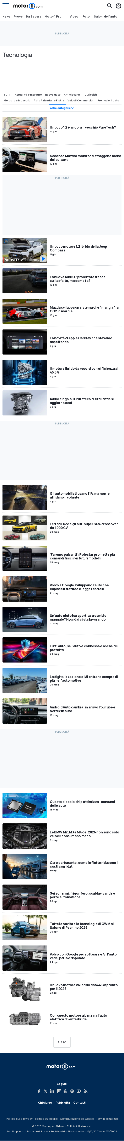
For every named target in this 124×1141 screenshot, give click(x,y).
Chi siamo (45, 1102)
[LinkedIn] (52, 1091)
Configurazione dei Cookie (77, 1119)
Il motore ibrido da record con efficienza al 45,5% (84, 370)
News (6, 16)
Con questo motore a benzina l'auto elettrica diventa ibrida (78, 1017)
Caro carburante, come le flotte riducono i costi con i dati (84, 864)
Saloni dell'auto (105, 16)
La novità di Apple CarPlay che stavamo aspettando (81, 340)
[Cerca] (109, 5)
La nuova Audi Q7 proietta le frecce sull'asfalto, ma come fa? (78, 279)
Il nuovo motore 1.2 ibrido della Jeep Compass (78, 248)
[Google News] (65, 1091)
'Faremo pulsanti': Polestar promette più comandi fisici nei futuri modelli (82, 556)
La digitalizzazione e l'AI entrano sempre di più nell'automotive (84, 678)
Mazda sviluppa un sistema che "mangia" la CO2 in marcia (84, 309)
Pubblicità (62, 1102)
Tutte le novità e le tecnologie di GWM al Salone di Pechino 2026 (82, 925)
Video (74, 16)
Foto (86, 16)
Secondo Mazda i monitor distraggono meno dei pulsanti (85, 158)
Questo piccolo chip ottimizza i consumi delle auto (82, 803)
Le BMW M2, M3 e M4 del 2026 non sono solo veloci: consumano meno (84, 834)
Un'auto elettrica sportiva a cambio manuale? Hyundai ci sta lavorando (78, 617)
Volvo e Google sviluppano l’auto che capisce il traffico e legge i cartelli (79, 587)
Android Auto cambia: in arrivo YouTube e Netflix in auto (82, 709)
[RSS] (85, 1091)
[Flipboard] (59, 1091)
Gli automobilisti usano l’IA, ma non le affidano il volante (79, 495)
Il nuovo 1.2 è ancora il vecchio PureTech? (83, 127)
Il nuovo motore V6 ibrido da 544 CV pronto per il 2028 (84, 986)
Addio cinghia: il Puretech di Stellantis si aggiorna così (82, 401)
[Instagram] (72, 1091)
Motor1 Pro (53, 16)
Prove (18, 16)
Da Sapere (33, 16)
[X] (45, 1091)
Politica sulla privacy (19, 1119)
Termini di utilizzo (107, 1119)
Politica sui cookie (46, 1119)
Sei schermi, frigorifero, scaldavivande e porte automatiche (82, 895)
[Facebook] (39, 1091)
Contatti (79, 1102)
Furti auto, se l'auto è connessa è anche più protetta (84, 648)
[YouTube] (79, 1091)
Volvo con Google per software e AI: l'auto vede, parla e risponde (83, 956)
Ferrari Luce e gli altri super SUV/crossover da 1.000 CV (84, 526)
